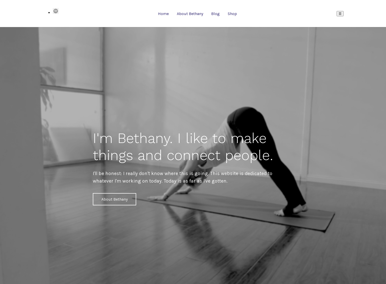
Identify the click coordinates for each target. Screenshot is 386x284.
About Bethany (190, 13)
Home (163, 13)
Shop (232, 13)
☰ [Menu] (340, 14)
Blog (215, 13)
